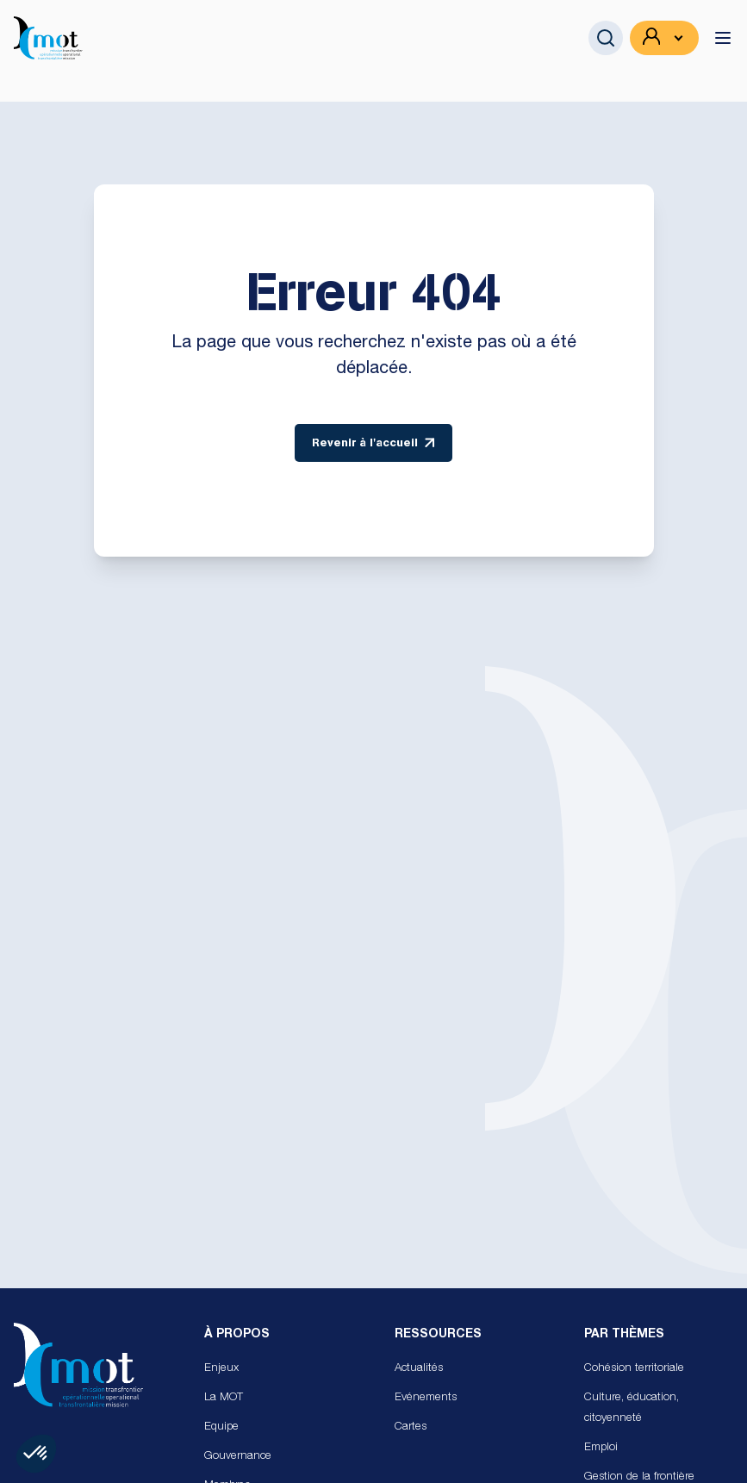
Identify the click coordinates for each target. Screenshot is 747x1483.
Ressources (438, 1335)
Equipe (221, 1427)
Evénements (426, 1398)
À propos (237, 1335)
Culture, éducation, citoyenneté (631, 1408)
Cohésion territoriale (634, 1368)
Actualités (419, 1368)
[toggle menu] (723, 38)
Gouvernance (237, 1456)
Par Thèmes (624, 1335)
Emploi (601, 1448)
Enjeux (221, 1368)
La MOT (223, 1398)
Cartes (410, 1427)
